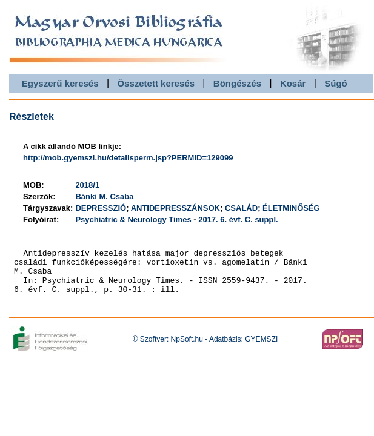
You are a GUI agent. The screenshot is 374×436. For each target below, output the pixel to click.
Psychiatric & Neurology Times (133, 219)
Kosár (293, 83)
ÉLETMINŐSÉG (291, 208)
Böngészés (237, 83)
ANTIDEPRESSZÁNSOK (175, 208)
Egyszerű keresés (60, 83)
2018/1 (87, 185)
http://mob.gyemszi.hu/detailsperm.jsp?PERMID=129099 (128, 157)
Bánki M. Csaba (104, 196)
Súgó (335, 83)
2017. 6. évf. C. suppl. (238, 219)
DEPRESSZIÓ (100, 208)
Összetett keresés (156, 83)
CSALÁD (241, 208)
